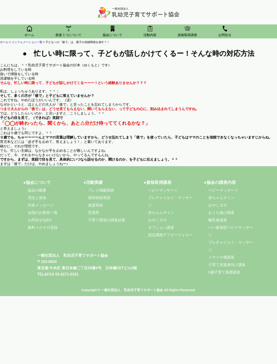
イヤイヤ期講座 (221, 257)
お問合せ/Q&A (39, 220)
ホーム (4, 42)
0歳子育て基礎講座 (224, 272)
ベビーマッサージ (163, 190)
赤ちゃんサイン (161, 213)
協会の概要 (37, 190)
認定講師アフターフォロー (170, 235)
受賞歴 (93, 213)
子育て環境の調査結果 (106, 220)
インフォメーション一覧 (27, 42)
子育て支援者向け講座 (227, 265)
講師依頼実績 (99, 198)
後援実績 (95, 205)
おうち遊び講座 (221, 213)
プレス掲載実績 (101, 190)
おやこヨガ (157, 220)
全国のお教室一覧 (42, 213)
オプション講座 (161, 227)
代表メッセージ (41, 205)
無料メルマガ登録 (42, 227)
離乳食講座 (217, 220)
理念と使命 (37, 198)
